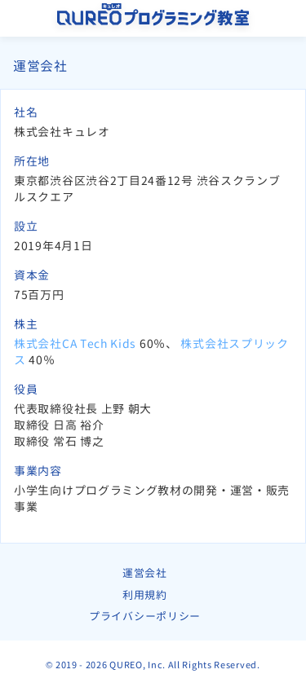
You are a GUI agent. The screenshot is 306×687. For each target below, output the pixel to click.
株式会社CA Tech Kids (75, 343)
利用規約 (144, 595)
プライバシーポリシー (145, 616)
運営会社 (144, 573)
